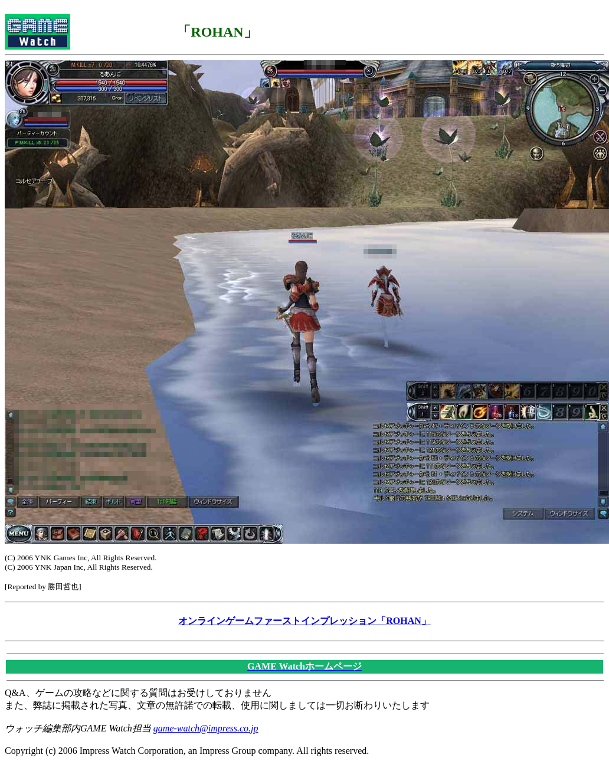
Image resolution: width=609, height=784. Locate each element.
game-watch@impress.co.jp (205, 728)
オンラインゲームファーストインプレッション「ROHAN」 (304, 621)
